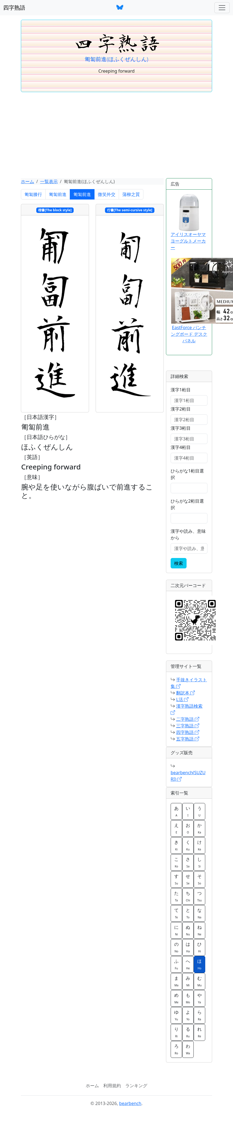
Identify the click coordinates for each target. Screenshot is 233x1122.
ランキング (136, 1086)
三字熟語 (187, 726)
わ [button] (188, 1049)
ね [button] (199, 930)
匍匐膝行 (33, 194)
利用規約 (112, 1086)
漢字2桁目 (181, 409)
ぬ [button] (188, 930)
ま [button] (176, 981)
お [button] (188, 828)
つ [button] (199, 896)
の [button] (176, 947)
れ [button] (199, 1032)
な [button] (199, 913)
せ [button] (188, 879)
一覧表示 (49, 181)
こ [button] (176, 862)
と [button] (188, 913)
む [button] (199, 981)
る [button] (188, 1032)
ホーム (27, 181)
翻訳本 (185, 693)
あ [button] (176, 811)
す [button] (176, 879)
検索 (178, 563)
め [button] (176, 998)
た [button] (176, 896)
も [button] (188, 998)
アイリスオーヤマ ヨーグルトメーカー (188, 222)
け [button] (199, 845)
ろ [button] (176, 1049)
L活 (182, 699)
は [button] (188, 947)
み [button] (188, 981)
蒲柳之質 (131, 194)
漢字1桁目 (181, 390)
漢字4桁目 (181, 447)
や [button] (199, 998)
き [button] (176, 845)
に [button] (176, 930)
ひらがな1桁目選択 (187, 474)
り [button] (176, 1032)
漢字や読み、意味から (188, 534)
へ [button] (188, 964)
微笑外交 (106, 194)
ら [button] (199, 1015)
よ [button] (188, 1015)
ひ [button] (199, 947)
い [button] (188, 811)
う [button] (199, 811)
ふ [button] (176, 964)
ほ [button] (199, 964)
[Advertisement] (116, 137)
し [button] (199, 862)
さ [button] (188, 862)
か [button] (199, 828)
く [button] (188, 845)
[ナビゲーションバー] (222, 7)
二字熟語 (187, 719)
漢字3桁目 (181, 428)
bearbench (130, 1103)
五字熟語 (187, 739)
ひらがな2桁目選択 (187, 504)
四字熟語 (14, 7)
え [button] (176, 828)
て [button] (176, 913)
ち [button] (188, 896)
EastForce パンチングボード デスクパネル (189, 334)
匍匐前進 (57, 194)
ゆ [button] (176, 1015)
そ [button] (199, 879)
